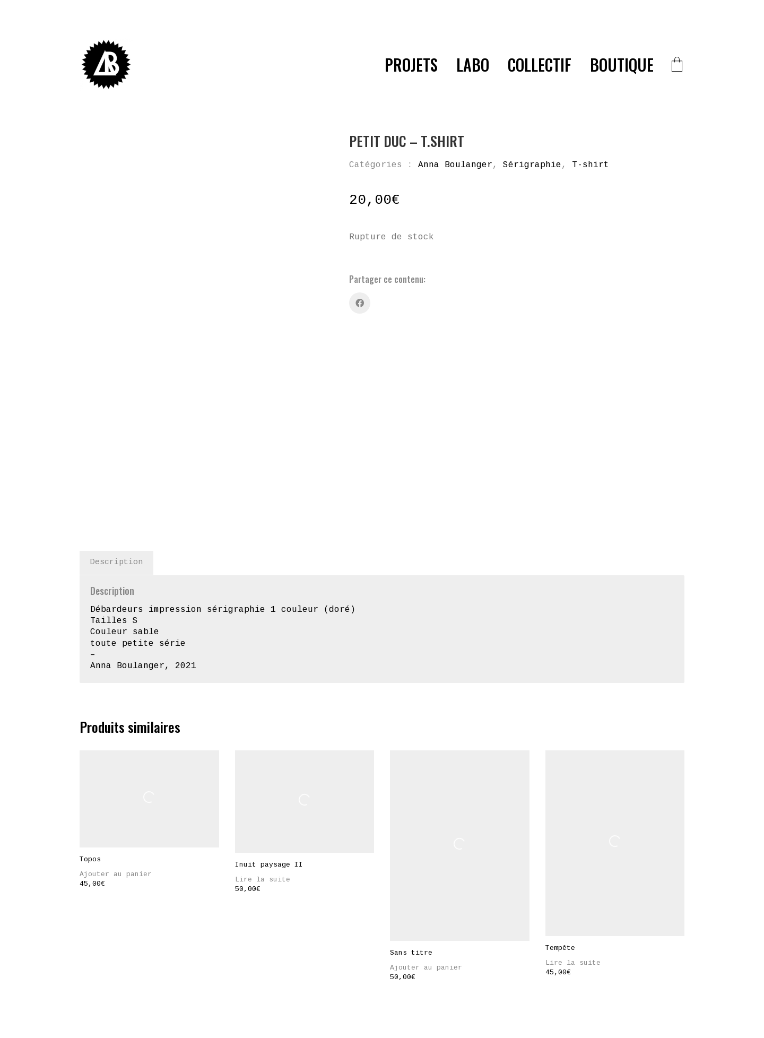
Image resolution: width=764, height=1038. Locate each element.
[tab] (117, 489)
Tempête (560, 874)
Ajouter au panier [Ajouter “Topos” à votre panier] (116, 800)
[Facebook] (359, 303)
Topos (90, 786)
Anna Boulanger (455, 165)
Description (116, 489)
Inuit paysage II (269, 791)
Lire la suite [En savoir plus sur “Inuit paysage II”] (262, 806)
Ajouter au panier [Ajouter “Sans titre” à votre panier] (426, 894)
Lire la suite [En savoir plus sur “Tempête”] (573, 889)
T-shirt (590, 165)
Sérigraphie (532, 165)
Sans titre (411, 879)
